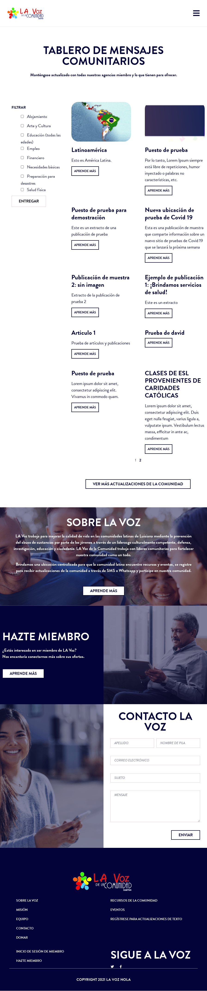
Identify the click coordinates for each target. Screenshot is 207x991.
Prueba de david (165, 332)
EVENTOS (117, 909)
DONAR (22, 937)
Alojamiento (34, 117)
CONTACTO (24, 928)
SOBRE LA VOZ (27, 900)
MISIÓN (22, 909)
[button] (138, 484)
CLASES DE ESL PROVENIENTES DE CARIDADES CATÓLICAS (173, 384)
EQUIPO (22, 919)
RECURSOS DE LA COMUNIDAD (133, 900)
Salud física (33, 190)
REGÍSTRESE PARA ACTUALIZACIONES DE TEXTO (146, 919)
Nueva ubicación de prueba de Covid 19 (169, 213)
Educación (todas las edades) (41, 138)
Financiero (32, 158)
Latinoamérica (89, 150)
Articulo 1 (83, 332)
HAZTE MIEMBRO (29, 960)
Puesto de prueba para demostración (99, 213)
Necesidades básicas (40, 167)
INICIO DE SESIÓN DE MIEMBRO (40, 951)
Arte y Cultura (36, 126)
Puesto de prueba (166, 150)
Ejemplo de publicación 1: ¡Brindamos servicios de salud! (174, 285)
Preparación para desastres (38, 179)
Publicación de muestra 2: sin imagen (100, 281)
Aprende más (85, 171)
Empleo (30, 148)
